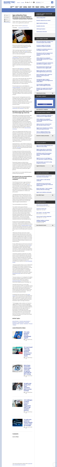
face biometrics (21, 322)
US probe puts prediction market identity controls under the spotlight (28, 422)
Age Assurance (20, 27)
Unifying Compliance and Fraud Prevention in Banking (45, 221)
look (28, 184)
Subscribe (22, 2)
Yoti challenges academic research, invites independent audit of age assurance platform (28, 405)
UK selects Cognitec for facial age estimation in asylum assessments (44, 46)
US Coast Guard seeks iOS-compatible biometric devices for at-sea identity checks (28, 352)
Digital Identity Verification (42, 23)
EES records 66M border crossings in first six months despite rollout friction (45, 42)
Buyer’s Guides (21, 7)
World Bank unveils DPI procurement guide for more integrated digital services (44, 154)
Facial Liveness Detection (42, 31)
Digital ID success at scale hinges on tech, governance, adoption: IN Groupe (44, 159)
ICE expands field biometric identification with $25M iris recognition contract (45, 63)
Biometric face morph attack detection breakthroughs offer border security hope (44, 89)
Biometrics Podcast (53, 7)
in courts (30, 225)
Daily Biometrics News (41, 93)
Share (7, 15)
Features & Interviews (25, 7)
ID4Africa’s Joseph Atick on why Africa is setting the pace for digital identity (45, 116)
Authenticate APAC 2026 (45, 209)
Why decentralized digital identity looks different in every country (45, 146)
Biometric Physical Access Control (43, 20)
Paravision (21, 108)
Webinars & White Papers (42, 7)
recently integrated (16, 87)
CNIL (30, 245)
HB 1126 (18, 147)
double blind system (16, 273)
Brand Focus (33, 7)
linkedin (28, 2)
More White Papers (40, 195)
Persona (26, 47)
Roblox (14, 324)
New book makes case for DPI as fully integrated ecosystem (44, 163)
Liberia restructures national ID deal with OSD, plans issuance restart (44, 125)
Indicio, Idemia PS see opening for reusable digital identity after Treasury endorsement (44, 59)
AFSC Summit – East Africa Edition (45, 213)
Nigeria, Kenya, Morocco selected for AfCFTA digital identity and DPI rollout (44, 71)
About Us (18, 2)
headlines (21, 68)
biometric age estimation (25, 321)
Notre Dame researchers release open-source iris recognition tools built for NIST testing (27, 370)
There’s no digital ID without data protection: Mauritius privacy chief (43, 132)
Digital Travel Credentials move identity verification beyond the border (45, 129)
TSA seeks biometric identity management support (27, 335)
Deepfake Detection (41, 26)
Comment (7, 21)
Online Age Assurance (41, 28)
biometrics (14, 322)
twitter (30, 2)
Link (6, 19)
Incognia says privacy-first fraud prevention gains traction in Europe (28, 387)
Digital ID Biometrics (41, 165)
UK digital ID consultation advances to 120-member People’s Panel (44, 50)
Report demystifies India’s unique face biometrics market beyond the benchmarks (44, 75)
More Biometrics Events (41, 225)
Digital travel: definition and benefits (44, 192)
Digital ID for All (17, 7)
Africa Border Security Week (45, 205)
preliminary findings (16, 280)
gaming (21, 323)
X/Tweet (7, 17)
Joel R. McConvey (25, 25)
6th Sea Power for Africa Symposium (45, 217)
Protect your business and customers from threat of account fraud (44, 176)
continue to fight (24, 225)
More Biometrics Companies (42, 109)
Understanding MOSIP (41, 17)
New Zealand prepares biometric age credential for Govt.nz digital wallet (44, 67)
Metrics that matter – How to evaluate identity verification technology (44, 189)
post (26, 51)
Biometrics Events (48, 7)
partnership (14, 108)
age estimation (15, 57)
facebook (32, 2)
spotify (34, 2)
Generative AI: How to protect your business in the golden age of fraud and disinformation (45, 184)
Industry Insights (29, 7)
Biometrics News (12, 7)
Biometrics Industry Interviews (43, 135)
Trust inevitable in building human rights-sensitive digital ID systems (44, 85)
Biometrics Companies (37, 7)
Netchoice (26, 323)
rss (26, 2)
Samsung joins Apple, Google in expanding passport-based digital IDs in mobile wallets (45, 80)
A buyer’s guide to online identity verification (43, 180)
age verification (15, 321)
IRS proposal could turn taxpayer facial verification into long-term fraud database (45, 54)
